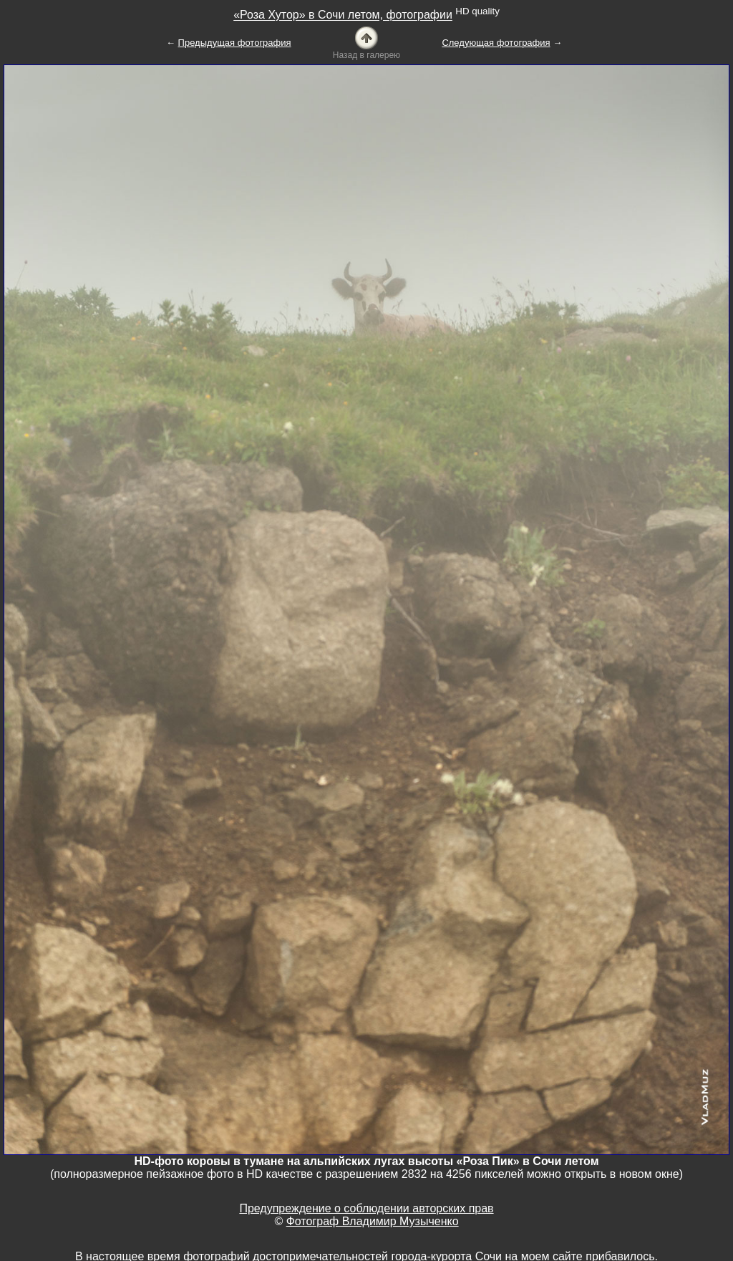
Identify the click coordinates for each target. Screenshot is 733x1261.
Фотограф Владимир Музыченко (372, 1221)
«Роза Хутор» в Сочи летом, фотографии (342, 15)
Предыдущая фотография (234, 42)
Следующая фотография (496, 42)
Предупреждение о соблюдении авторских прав (366, 1208)
